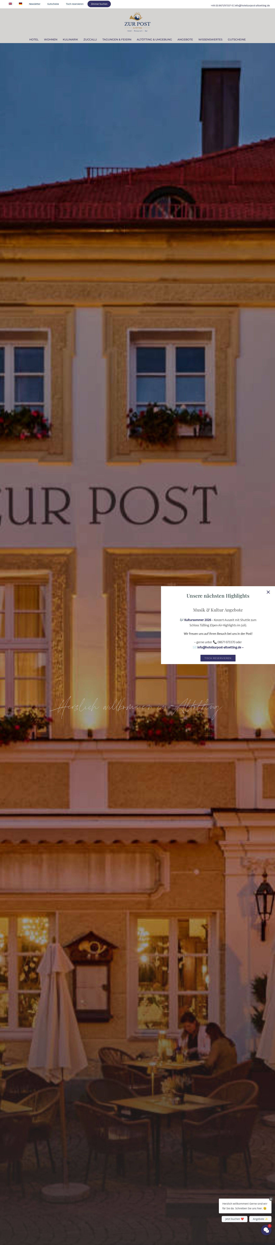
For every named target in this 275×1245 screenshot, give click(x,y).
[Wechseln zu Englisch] (10, 4)
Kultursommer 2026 (197, 620)
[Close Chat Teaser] (271, 1199)
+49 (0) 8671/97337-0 (222, 6)
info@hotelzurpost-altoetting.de (252, 6)
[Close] (268, 592)
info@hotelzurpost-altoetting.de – (220, 647)
